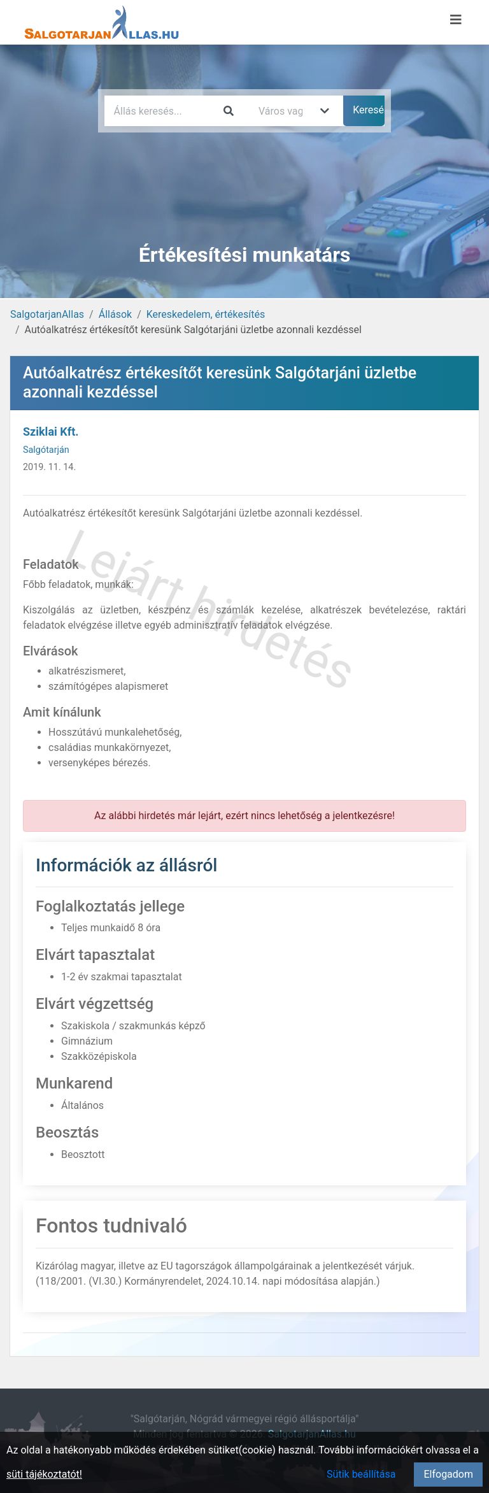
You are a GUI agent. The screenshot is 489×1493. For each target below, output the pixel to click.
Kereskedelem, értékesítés (205, 314)
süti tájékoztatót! (44, 1474)
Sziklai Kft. (50, 431)
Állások (115, 314)
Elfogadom (448, 1474)
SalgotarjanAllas (47, 314)
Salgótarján (46, 450)
